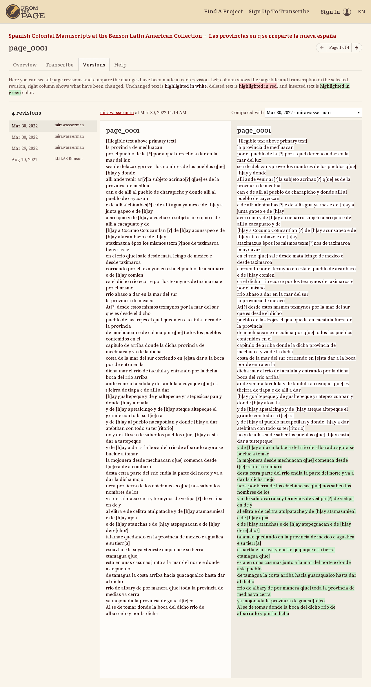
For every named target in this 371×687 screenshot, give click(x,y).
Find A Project (223, 11)
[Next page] (356, 48)
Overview (25, 64)
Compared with (247, 112)
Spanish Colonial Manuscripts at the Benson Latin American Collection (105, 35)
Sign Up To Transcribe (279, 11)
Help (120, 64)
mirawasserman (117, 113)
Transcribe (60, 64)
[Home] (25, 11)
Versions (94, 64)
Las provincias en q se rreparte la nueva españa (272, 35)
